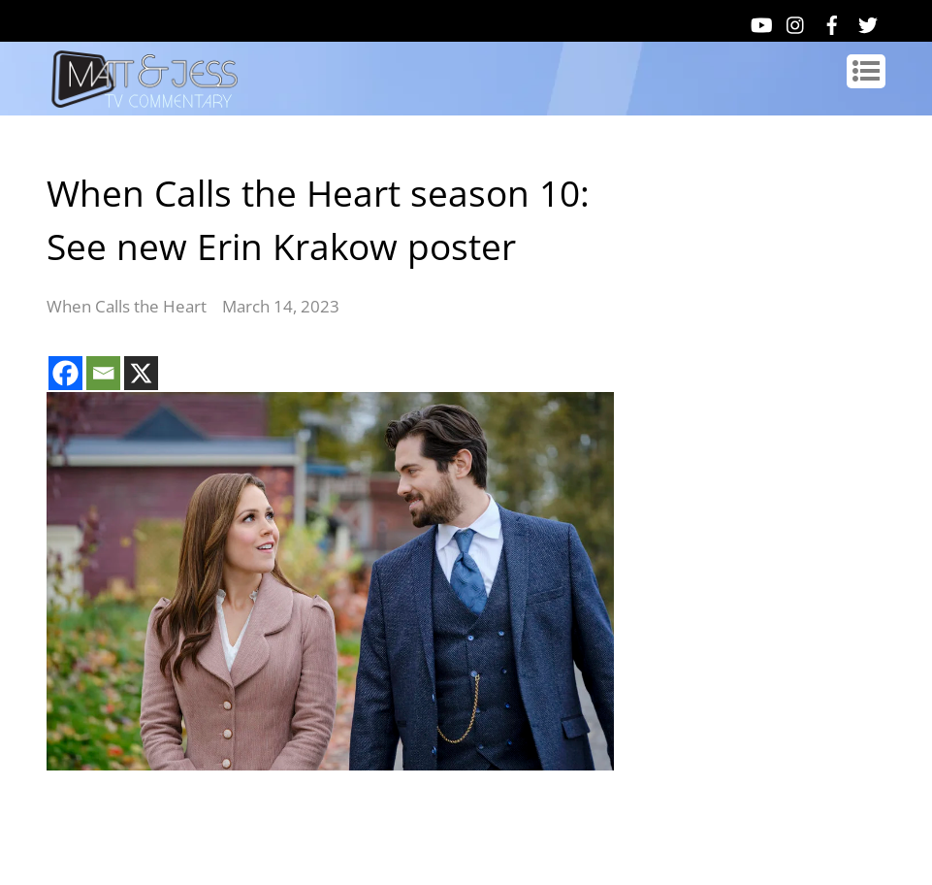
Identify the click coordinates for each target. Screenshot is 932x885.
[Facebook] (65, 373)
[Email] (103, 373)
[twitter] (868, 21)
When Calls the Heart (127, 306)
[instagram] (796, 21)
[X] (141, 373)
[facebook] (832, 21)
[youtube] (760, 21)
